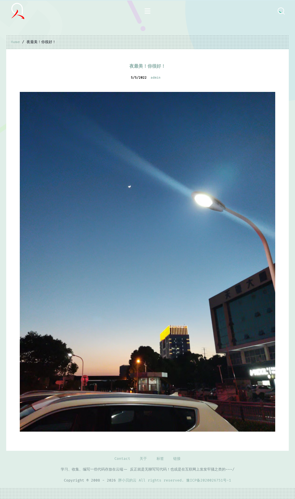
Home (15, 42)
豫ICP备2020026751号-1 (208, 480)
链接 (177, 458)
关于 (143, 458)
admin (155, 78)
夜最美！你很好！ (147, 66)
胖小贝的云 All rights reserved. (152, 480)
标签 (160, 458)
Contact (122, 458)
